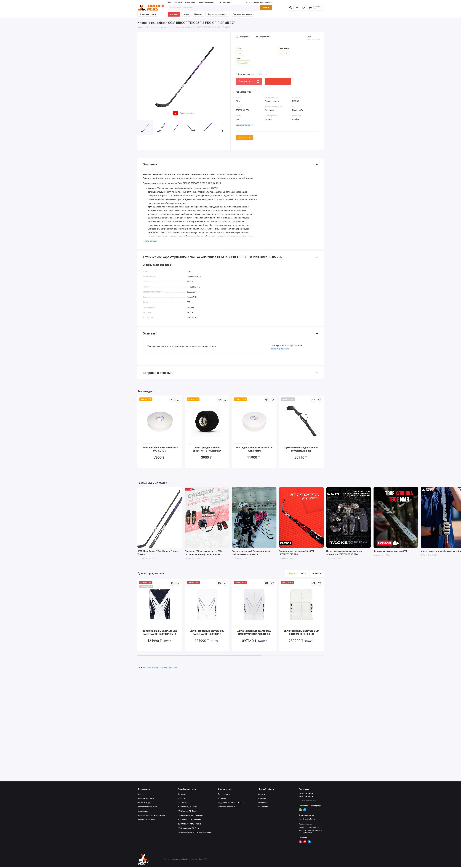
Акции (186, 14)
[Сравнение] (297, 8)
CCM (309, 36)
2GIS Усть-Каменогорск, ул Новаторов (194, 832)
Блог (169, 2)
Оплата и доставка (224, 2)
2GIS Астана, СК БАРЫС (188, 807)
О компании (190, 2)
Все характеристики (244, 125)
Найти (266, 8)
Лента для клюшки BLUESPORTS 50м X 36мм (254, 449)
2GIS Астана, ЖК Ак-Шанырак (190, 815)
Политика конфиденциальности (151, 815)
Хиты (303, 573)
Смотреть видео (184, 113)
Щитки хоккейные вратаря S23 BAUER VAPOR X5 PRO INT (207, 632)
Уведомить (249, 81)
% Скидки (174, 14)
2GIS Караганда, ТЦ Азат (188, 828)
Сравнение (263, 807)
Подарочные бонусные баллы (231, 803)
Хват (239, 58)
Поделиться (244, 137)
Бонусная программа (242, 14)
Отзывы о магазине (206, 2)
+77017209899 (252, 2)
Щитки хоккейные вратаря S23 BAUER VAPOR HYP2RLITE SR (254, 632)
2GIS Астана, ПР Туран (187, 811)
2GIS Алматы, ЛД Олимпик (189, 820)
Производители (224, 794)
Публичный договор (146, 820)
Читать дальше (150, 241)
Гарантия (141, 794)
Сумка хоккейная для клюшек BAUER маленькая (301, 449)
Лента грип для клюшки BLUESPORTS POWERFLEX (207, 449)
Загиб (239, 48)
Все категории (148, 14)
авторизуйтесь (290, 345)
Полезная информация (217, 14)
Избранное (263, 803)
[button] (222, 131)
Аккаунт (262, 794)
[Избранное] (303, 8)
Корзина (262, 798)
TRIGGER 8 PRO (150, 667)
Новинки (198, 14)
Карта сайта (183, 803)
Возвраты (182, 798)
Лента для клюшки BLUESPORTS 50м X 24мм (160, 449)
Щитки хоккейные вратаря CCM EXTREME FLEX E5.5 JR (301, 632)
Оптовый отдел (144, 803)
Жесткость (284, 48)
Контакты (178, 2)
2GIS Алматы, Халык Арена (189, 824)
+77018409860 (266, 2)
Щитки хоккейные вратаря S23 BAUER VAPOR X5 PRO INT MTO (159, 632)
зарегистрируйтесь (280, 348)
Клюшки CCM (170, 667)
